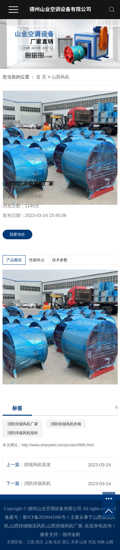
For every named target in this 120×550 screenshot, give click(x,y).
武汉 (39, 542)
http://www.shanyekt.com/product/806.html (58, 445)
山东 (83, 542)
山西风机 (60, 76)
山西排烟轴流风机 (27, 526)
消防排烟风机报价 (22, 433)
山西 (109, 542)
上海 (48, 542)
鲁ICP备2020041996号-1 (46, 517)
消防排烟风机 (37, 483)
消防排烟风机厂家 (22, 424)
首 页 (41, 76)
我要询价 (17, 234)
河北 (92, 542)
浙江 (66, 542)
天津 (74, 542)
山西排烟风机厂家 (65, 526)
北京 (57, 542)
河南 (101, 542)
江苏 (31, 542)
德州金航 (71, 534)
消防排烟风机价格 (66, 424)
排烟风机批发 (37, 464)
